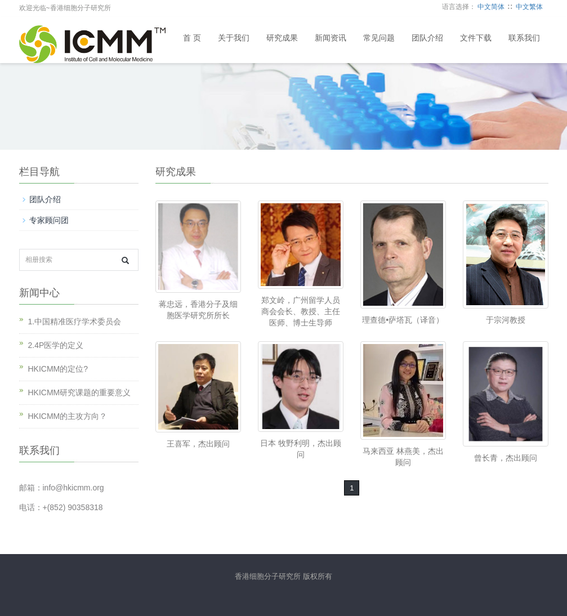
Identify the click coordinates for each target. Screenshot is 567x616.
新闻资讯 (330, 38)
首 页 (192, 38)
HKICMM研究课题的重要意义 (79, 392)
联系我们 (524, 38)
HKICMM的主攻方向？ (68, 416)
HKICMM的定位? (58, 368)
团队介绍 (427, 38)
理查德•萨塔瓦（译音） (403, 319)
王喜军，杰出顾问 (198, 443)
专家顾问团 (49, 220)
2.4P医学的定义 (56, 345)
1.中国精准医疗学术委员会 (75, 321)
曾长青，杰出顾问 (505, 457)
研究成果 (282, 38)
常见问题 (379, 38)
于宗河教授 (505, 319)
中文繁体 (529, 7)
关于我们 (233, 38)
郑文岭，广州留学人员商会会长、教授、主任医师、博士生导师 (300, 311)
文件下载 (476, 38)
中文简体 (491, 7)
